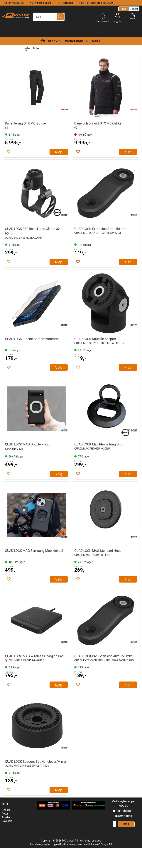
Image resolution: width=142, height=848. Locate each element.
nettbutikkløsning (66, 844)
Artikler (6, 817)
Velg (58, 367)
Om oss (6, 809)
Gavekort (7, 821)
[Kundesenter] (102, 16)
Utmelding (125, 816)
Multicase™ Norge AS (99, 844)
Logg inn (117, 16)
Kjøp (58, 152)
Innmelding (123, 810)
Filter (36, 48)
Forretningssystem (41, 844)
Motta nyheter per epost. (123, 803)
